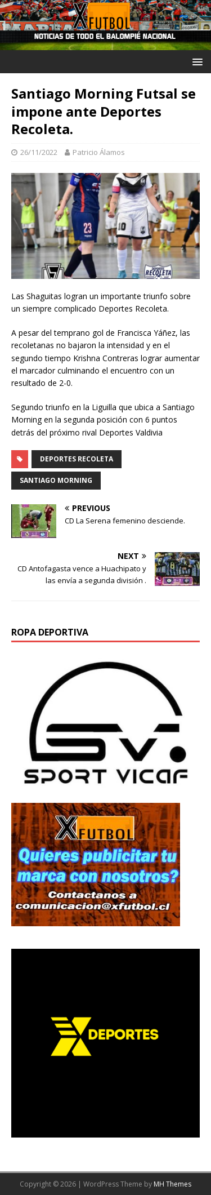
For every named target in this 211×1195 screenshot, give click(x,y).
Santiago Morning (56, 480)
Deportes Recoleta (76, 459)
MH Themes (172, 1184)
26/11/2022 (38, 152)
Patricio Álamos (99, 152)
